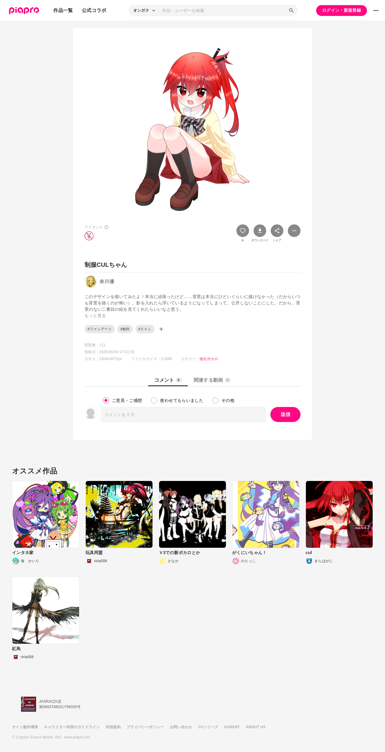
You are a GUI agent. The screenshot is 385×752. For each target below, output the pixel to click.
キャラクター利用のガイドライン (72, 727)
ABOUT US (256, 727)
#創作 (125, 329)
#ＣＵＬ (145, 329)
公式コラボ (94, 10)
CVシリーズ (208, 727)
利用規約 (113, 727)
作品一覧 (63, 10)
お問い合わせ (181, 727)
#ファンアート (100, 329)
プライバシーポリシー (145, 727)
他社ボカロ (208, 359)
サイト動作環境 (25, 727)
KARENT (232, 727)
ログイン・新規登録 (341, 10)
